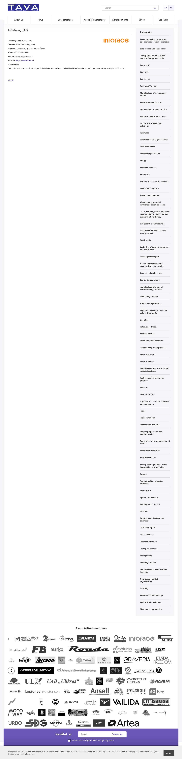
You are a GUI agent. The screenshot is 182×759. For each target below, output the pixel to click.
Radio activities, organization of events (155, 442)
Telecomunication (148, 541)
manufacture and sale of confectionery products (151, 288)
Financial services (148, 167)
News (40, 19)
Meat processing (148, 354)
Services (144, 387)
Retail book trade (148, 327)
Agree (168, 753)
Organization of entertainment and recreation (154, 402)
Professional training (150, 424)
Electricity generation (150, 153)
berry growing (146, 555)
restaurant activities (150, 450)
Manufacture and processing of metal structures (154, 369)
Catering (144, 588)
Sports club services (149, 497)
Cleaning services (148, 562)
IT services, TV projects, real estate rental (153, 232)
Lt (166, 7)
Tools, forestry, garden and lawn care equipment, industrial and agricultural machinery (154, 214)
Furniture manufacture (150, 102)
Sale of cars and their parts (153, 48)
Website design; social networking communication (152, 203)
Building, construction (150, 504)
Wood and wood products (151, 340)
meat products (147, 361)
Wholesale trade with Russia (153, 116)
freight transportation (150, 303)
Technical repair (147, 527)
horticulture (145, 490)
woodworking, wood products (153, 347)
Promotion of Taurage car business (152, 519)
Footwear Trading (148, 86)
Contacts (163, 19)
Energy (143, 160)
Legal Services (146, 534)
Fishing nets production (151, 609)
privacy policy (108, 740)
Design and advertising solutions (150, 124)
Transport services (148, 548)
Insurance (144, 133)
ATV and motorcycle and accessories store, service (152, 264)
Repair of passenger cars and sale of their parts (153, 311)
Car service (145, 79)
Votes (142, 19)
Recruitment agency (149, 188)
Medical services (147, 333)
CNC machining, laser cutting (153, 109)
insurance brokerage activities (154, 139)
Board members (66, 19)
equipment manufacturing (152, 223)
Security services (148, 457)
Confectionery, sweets (150, 280)
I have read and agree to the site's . (91, 740)
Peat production (147, 146)
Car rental (144, 65)
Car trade (144, 72)
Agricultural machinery (150, 602)
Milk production (147, 394)
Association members (95, 19)
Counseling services (149, 296)
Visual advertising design (151, 595)
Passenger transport (149, 256)
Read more (30, 754)
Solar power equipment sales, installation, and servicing (153, 465)
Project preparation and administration (151, 432)
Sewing (143, 474)
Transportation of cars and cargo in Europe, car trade (152, 57)
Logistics (144, 320)
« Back (10, 80)
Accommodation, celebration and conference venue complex (154, 40)
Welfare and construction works (154, 181)
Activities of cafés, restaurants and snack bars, (154, 248)
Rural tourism (146, 240)
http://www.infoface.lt (25, 60)
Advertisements (120, 19)
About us (18, 19)
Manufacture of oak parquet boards (153, 94)
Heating (143, 511)
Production (145, 174)
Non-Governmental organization (149, 580)
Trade (142, 411)
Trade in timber (147, 417)
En (171, 7)
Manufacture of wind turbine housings (153, 570)
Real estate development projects (152, 379)
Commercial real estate (151, 273)
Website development (150, 195)
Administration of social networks (151, 482)
